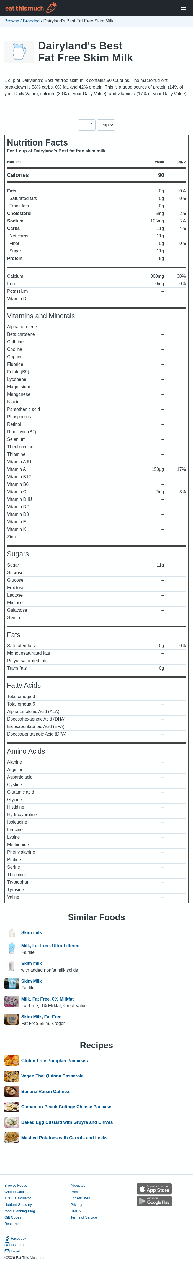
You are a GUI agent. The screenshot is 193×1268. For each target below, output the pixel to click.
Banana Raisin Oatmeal (46, 1091)
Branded (31, 21)
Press (75, 1192)
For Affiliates (80, 1198)
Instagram (15, 1244)
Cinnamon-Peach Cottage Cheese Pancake (66, 1107)
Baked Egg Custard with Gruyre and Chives (67, 1122)
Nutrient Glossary (18, 1204)
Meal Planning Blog (19, 1211)
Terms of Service (84, 1217)
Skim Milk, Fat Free (41, 1016)
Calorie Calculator (18, 1192)
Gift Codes (12, 1217)
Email (12, 1251)
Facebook (15, 1238)
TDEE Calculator (17, 1198)
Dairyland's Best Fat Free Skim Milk (85, 52)
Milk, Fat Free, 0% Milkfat (47, 999)
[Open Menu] (184, 8)
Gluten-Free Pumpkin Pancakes (54, 1060)
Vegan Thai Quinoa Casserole (52, 1076)
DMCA (76, 1211)
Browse (11, 21)
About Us (78, 1185)
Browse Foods (15, 1185)
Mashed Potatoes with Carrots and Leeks (64, 1138)
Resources (12, 1224)
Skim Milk (31, 981)
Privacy (76, 1204)
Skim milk (31, 932)
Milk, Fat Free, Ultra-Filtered (50, 945)
